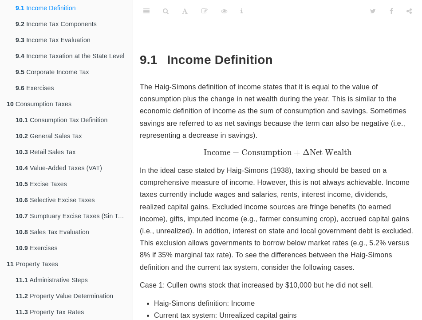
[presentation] (278, 152)
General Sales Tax (49, 136)
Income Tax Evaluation (53, 40)
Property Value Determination (64, 296)
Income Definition (46, 8)
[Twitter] (373, 11)
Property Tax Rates (50, 312)
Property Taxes (32, 264)
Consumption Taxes (39, 104)
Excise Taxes (41, 184)
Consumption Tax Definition (62, 120)
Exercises (35, 88)
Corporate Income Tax (52, 72)
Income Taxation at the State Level (70, 56)
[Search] (165, 11)
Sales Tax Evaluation (52, 232)
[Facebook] (391, 11)
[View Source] (224, 11)
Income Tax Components (56, 24)
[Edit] (204, 11)
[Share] (409, 11)
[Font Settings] (184, 11)
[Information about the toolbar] (241, 11)
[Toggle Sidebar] (146, 11)
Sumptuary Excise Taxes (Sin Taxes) (74, 216)
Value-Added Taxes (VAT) (59, 168)
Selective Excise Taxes (55, 200)
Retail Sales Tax (45, 152)
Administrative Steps (52, 280)
